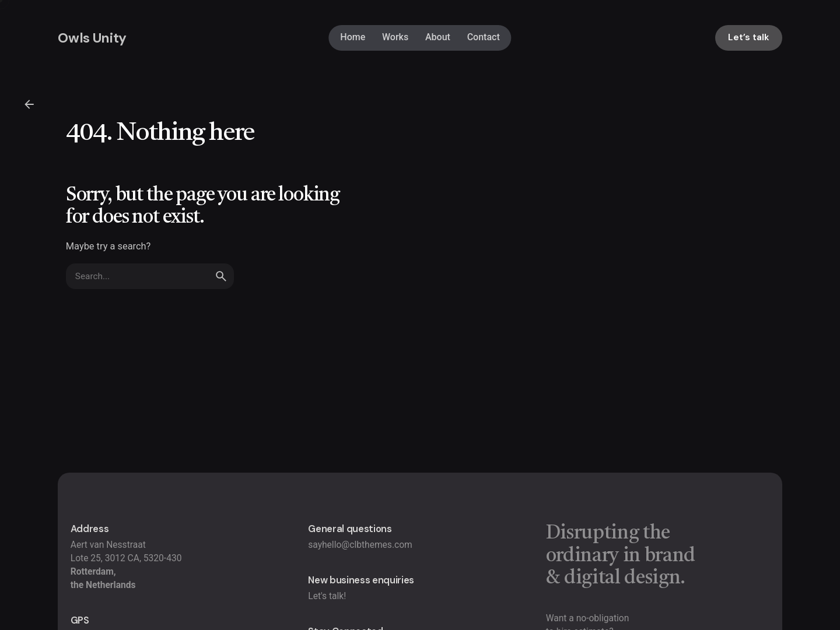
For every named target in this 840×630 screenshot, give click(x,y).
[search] (221, 287)
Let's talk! (327, 596)
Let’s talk (748, 37)
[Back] (29, 104)
